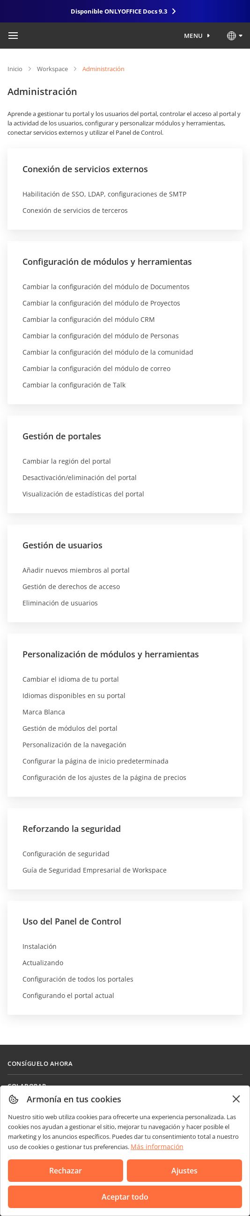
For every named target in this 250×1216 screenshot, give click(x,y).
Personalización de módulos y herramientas (110, 654)
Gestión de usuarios (62, 545)
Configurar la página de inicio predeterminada (95, 761)
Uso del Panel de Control (71, 921)
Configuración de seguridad (66, 853)
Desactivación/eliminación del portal (79, 477)
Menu (193, 35)
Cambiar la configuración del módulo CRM (88, 319)
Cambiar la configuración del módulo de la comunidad (107, 352)
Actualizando (42, 962)
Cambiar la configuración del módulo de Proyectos (101, 303)
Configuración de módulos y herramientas (107, 261)
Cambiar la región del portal (66, 461)
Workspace (52, 69)
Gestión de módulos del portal (70, 728)
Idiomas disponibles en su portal (73, 695)
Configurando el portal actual (68, 995)
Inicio (14, 69)
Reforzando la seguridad (71, 828)
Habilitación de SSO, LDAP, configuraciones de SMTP (104, 193)
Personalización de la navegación (74, 744)
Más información (157, 1146)
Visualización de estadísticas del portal (83, 493)
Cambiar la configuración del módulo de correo (96, 368)
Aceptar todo (125, 1197)
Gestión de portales (61, 436)
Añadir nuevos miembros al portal (76, 570)
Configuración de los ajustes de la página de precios (104, 777)
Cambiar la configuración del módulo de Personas (100, 335)
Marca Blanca (43, 711)
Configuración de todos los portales (77, 979)
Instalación (39, 946)
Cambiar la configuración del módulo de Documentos (106, 286)
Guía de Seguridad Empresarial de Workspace (94, 870)
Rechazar (65, 1170)
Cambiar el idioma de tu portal (70, 679)
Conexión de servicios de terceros (75, 210)
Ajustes (184, 1170)
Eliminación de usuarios (60, 602)
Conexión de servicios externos (85, 169)
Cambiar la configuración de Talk (73, 384)
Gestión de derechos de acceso (71, 586)
